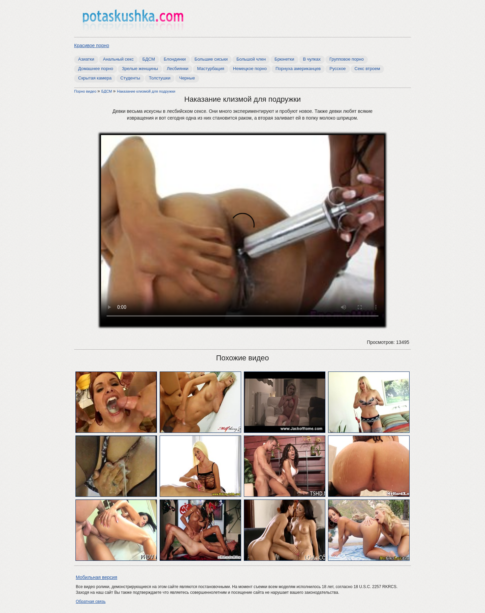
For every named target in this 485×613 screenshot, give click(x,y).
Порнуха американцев (298, 68)
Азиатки (86, 59)
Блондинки (175, 59)
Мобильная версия (96, 577)
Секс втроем (367, 68)
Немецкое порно (250, 68)
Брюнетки (284, 59)
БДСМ (148, 59)
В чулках (312, 59)
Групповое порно (346, 59)
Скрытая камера (94, 77)
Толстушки (159, 77)
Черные (187, 77)
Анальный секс (118, 59)
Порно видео (85, 91)
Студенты (130, 77)
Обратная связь (90, 601)
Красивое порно (91, 45)
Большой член (251, 59)
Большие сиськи (211, 59)
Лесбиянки (177, 68)
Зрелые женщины (140, 68)
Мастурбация (210, 68)
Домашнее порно (95, 68)
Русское (337, 68)
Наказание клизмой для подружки (146, 91)
